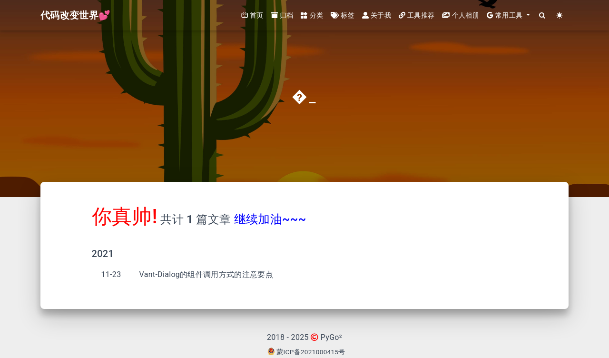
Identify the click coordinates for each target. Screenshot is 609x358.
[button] (508, 15)
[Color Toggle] (560, 15)
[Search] (542, 15)
